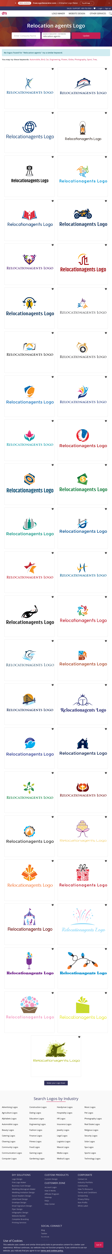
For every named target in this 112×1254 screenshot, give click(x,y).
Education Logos (36, 1118)
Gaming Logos (35, 1153)
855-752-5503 (86, 8)
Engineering (55, 59)
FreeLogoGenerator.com (44, 3)
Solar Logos (89, 1141)
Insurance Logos (64, 1124)
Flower (64, 59)
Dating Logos (35, 1112)
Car (47, 59)
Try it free (87, 3)
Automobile (35, 59)
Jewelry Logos (63, 1130)
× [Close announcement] (109, 3)
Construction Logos (38, 1107)
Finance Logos (35, 1135)
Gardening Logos (36, 1158)
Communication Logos (12, 1153)
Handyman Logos (65, 1107)
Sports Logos (90, 1153)
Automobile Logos (10, 1124)
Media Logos (62, 1153)
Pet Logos (88, 1112)
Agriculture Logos (9, 1112)
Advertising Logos (10, 1107)
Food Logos (34, 1147)
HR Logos (61, 1118)
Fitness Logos (35, 1141)
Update (86, 35)
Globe (71, 59)
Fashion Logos (35, 1130)
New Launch (24, 3)
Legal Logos (62, 1135)
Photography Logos (93, 1118)
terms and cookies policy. (52, 1250)
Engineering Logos (37, 1124)
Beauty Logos (8, 1130)
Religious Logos (91, 1130)
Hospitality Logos (64, 1112)
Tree (95, 59)
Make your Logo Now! (56, 1083)
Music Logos (89, 1107)
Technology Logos (92, 1158)
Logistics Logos (63, 1141)
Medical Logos (63, 1158)
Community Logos (10, 1147)
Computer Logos (9, 1158)
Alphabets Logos (9, 1118)
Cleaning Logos (8, 1141)
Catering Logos (8, 1135)
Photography (80, 59)
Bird (43, 59)
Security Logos (90, 1135)
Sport (89, 59)
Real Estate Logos (92, 1124)
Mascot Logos (63, 1147)
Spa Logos (88, 1147)
